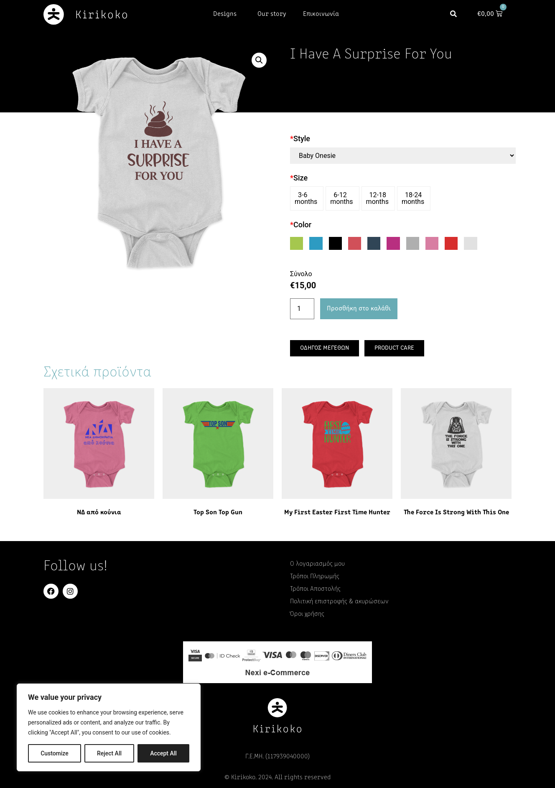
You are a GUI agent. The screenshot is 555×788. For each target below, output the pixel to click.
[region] (109, 727)
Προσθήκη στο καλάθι (359, 308)
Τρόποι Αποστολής (315, 589)
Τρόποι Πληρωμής (314, 576)
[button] (455, 14)
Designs (227, 14)
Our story (271, 14)
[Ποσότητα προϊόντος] (302, 308)
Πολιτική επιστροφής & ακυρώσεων (339, 601)
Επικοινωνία (321, 14)
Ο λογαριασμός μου (317, 564)
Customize (55, 753)
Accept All (163, 753)
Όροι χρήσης (307, 614)
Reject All (109, 753)
